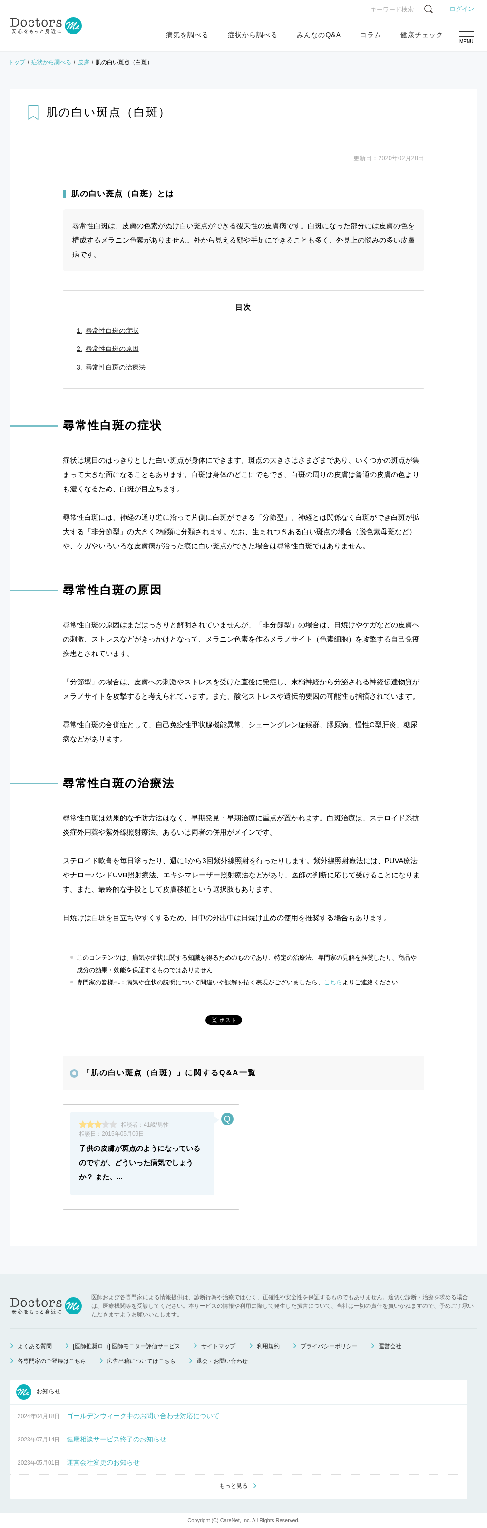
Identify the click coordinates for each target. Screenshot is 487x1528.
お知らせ (38, 1392)
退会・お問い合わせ (222, 1361)
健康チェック (421, 35)
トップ (16, 62)
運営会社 (390, 1346)
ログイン (461, 8)
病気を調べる (187, 35)
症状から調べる (253, 35)
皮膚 (83, 62)
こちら (333, 982)
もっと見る (233, 1485)
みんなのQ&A (319, 35)
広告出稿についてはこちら (141, 1361)
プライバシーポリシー (329, 1346)
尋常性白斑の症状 (112, 330)
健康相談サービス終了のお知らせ (116, 1439)
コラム (370, 35)
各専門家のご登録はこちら (52, 1361)
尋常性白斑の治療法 (116, 367)
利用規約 (268, 1346)
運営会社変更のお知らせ (103, 1462)
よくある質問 (35, 1346)
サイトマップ (218, 1346)
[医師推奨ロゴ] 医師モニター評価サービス (126, 1346)
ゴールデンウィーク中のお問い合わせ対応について (143, 1416)
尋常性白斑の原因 (112, 348)
